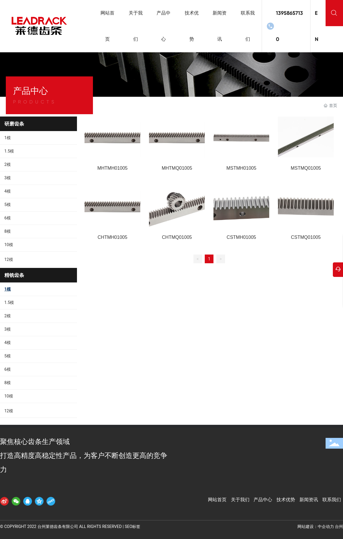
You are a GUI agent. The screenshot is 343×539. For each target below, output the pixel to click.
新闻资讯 (308, 499)
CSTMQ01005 (306, 237)
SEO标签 (132, 526)
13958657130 (289, 26)
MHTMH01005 (112, 168)
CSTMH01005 (241, 237)
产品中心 (263, 499)
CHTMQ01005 (177, 237)
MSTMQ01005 (306, 168)
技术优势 (285, 499)
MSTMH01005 (241, 168)
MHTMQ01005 (177, 168)
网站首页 (217, 499)
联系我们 (331, 499)
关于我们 (240, 499)
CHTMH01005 (112, 237)
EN (316, 26)
